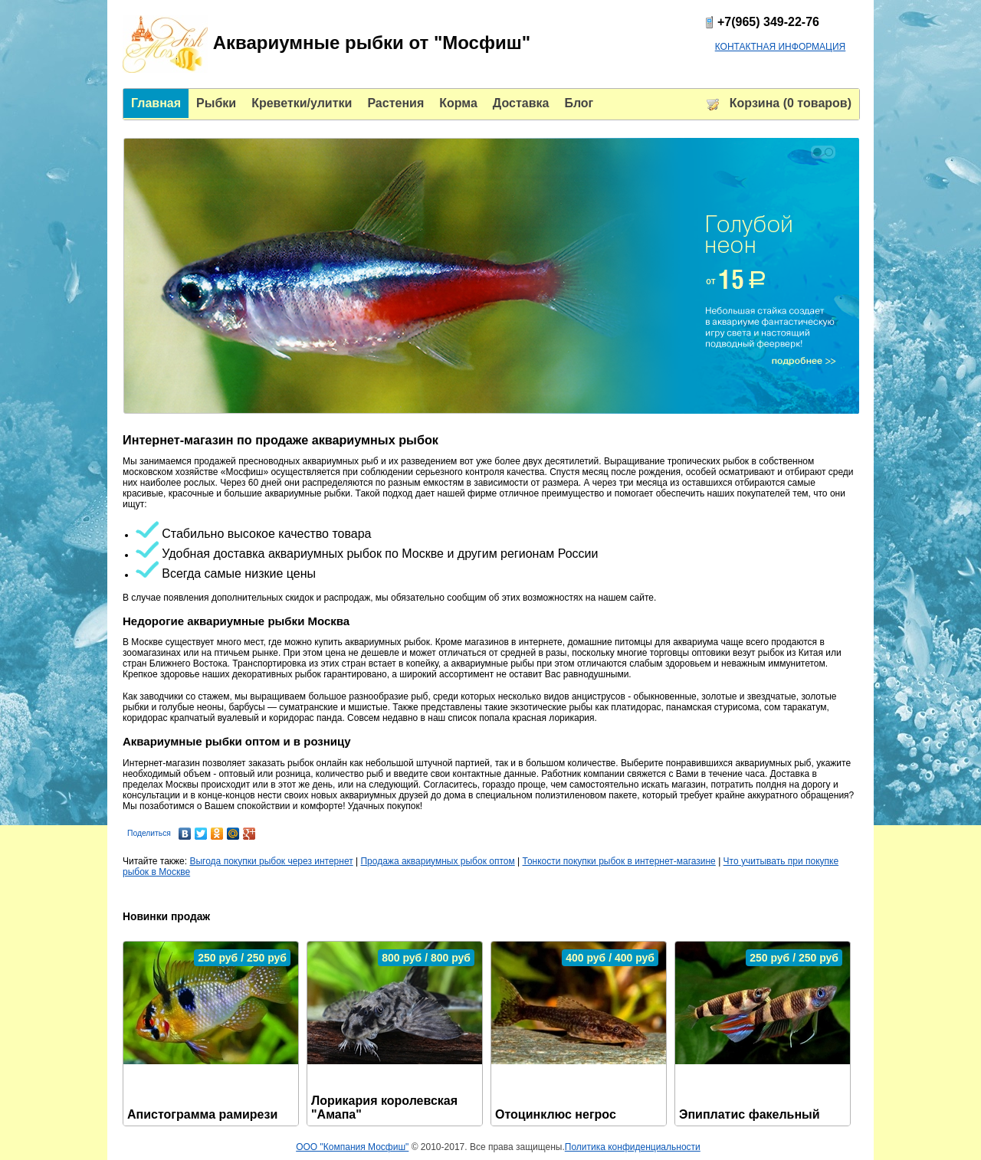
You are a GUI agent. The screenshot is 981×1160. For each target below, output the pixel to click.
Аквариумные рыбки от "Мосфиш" (326, 44)
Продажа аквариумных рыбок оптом (437, 861)
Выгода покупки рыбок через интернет (271, 861)
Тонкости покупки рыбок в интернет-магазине (619, 861)
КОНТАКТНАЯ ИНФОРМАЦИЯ (780, 46)
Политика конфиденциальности (632, 1147)
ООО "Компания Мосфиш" (352, 1147)
